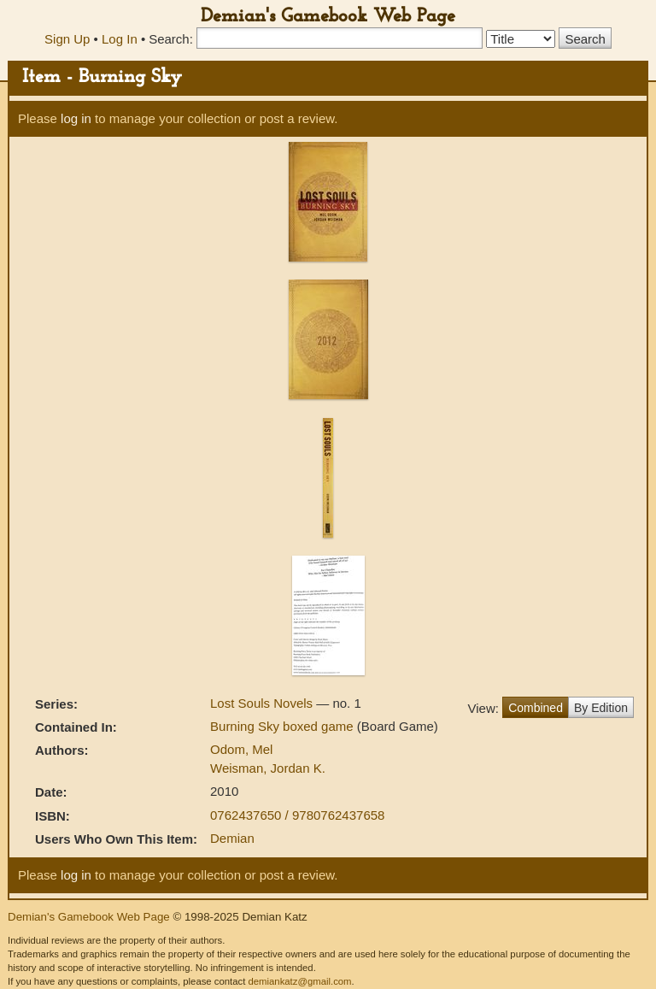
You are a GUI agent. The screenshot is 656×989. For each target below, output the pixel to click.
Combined (535, 708)
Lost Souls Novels (263, 703)
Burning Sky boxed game (283, 726)
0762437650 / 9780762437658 (297, 815)
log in (76, 118)
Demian (232, 838)
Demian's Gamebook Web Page (328, 16)
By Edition (601, 708)
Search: (171, 39)
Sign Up (67, 39)
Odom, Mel (241, 749)
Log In (120, 39)
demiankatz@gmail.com (299, 981)
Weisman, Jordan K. (267, 768)
